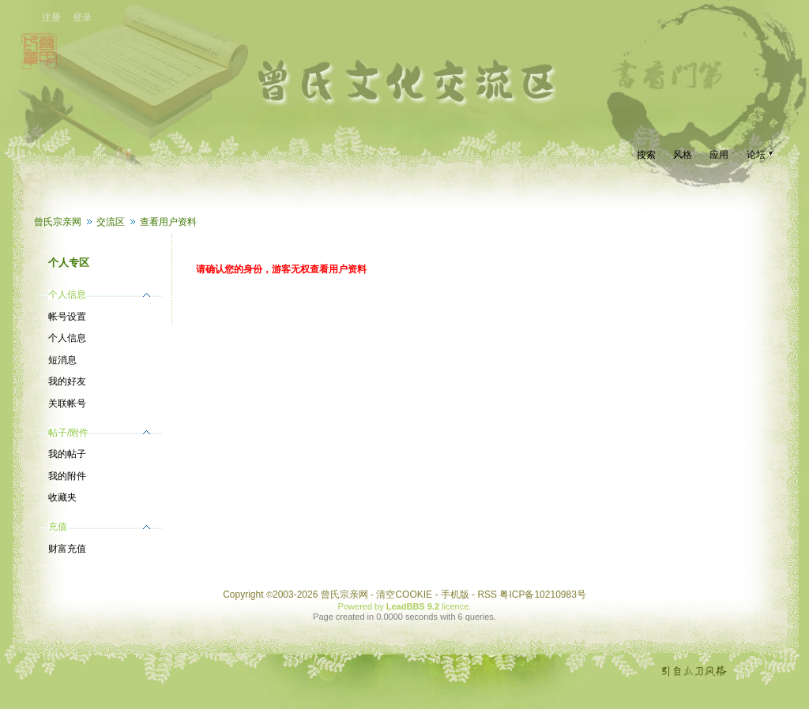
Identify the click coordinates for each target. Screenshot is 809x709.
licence (455, 606)
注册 (51, 17)
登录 (82, 17)
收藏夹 (62, 497)
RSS (487, 594)
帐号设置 (67, 316)
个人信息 (67, 337)
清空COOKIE (404, 594)
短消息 (62, 360)
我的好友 (67, 381)
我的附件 (67, 476)
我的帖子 (67, 454)
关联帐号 (67, 403)
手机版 (455, 594)
